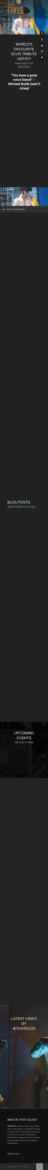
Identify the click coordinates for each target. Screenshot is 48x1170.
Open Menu (39, 5)
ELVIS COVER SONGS (15, 209)
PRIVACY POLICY (13, 1154)
